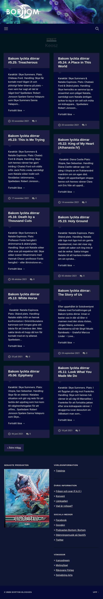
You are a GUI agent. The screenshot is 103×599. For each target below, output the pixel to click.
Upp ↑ (96, 592)
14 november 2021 (70, 202)
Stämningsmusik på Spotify (71, 535)
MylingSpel (62, 565)
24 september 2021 (71, 353)
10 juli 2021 (67, 430)
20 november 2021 (70, 125)
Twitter (59, 540)
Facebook (61, 520)
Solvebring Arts (64, 575)
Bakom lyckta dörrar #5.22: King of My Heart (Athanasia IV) (76, 143)
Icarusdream (63, 560)
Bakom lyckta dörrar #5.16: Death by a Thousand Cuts (24, 217)
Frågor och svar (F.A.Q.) (69, 491)
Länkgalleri (62, 501)
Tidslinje (60, 470)
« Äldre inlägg (14, 448)
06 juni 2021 (17, 434)
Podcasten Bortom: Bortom (71, 530)
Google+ (60, 525)
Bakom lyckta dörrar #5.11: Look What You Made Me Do (75, 372)
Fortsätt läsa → (16, 110)
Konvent (60, 496)
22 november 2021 (20, 121)
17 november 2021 (20, 198)
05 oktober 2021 (69, 276)
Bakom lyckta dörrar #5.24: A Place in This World (74, 62)
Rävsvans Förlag (65, 570)
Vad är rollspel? (64, 506)
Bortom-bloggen (22, 592)
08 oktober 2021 (19, 279)
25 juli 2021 (17, 356)
